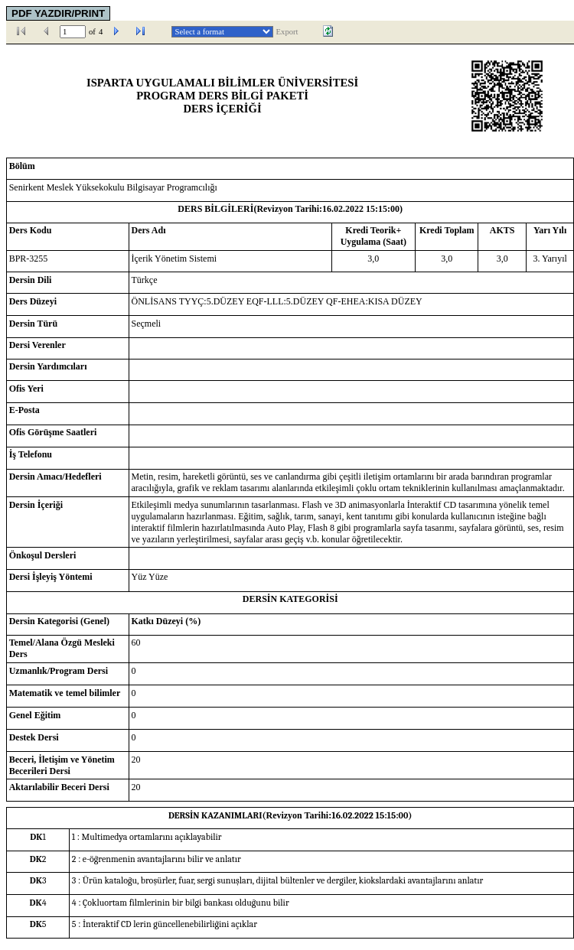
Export (287, 32)
